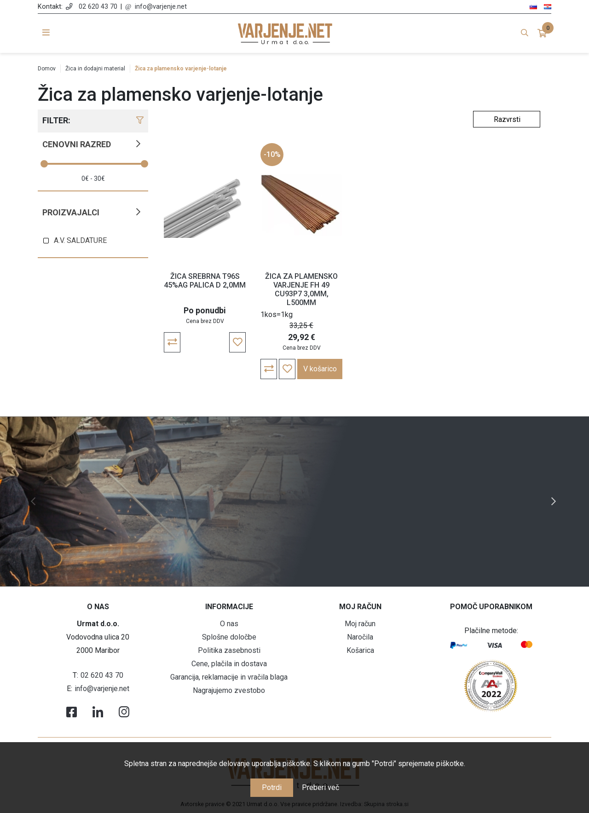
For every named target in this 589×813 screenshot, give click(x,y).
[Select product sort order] (506, 119)
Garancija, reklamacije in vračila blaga (229, 677)
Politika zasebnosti (229, 650)
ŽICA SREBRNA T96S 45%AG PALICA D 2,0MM (205, 280)
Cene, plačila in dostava (229, 663)
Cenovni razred (76, 144)
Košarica (360, 650)
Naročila (360, 637)
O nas (229, 623)
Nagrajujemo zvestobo (229, 690)
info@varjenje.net (161, 7)
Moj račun (360, 623)
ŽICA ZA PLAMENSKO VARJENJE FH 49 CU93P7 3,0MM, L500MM (301, 289)
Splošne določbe (229, 637)
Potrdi (272, 787)
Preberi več (320, 787)
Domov (47, 68)
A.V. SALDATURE (80, 240)
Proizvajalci (70, 212)
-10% (272, 154)
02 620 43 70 (98, 7)
